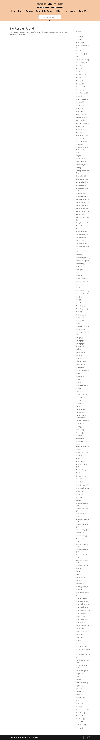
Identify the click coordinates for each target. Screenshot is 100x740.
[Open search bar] (39, 14)
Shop (19, 11)
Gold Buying (58, 11)
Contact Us (83, 11)
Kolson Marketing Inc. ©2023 (28, 737)
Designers (29, 11)
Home (12, 11)
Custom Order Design (44, 11)
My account (70, 11)
